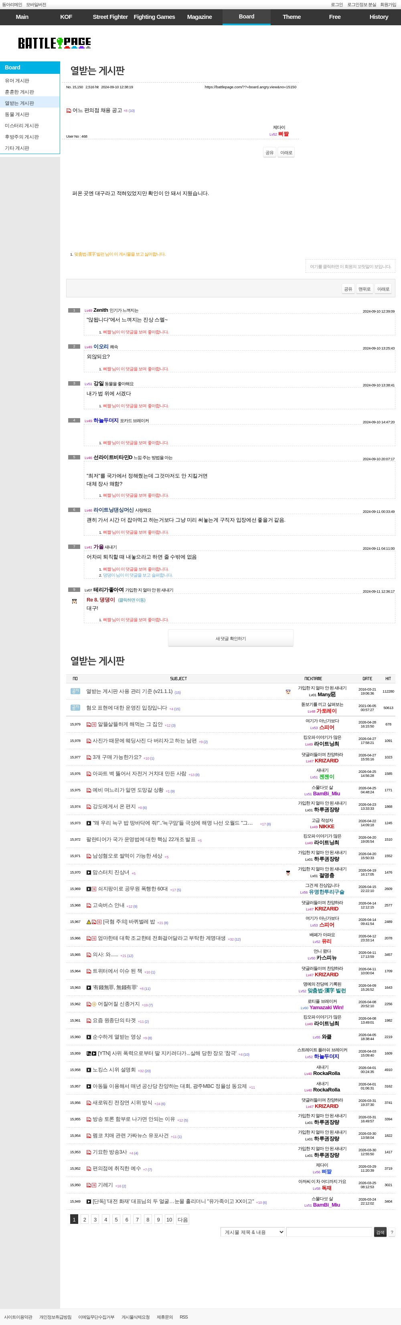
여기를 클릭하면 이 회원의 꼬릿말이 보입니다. (350, 266)
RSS (184, 1317)
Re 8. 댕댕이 (116, 600)
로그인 (337, 4)
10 (169, 1220)
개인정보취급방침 (55, 1317)
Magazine (199, 16)
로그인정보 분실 (361, 4)
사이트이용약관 (18, 1317)
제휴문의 (165, 1317)
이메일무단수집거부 (96, 1317)
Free (335, 16)
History (379, 16)
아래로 (286, 152)
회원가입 (388, 4)
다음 (183, 1220)
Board (247, 16)
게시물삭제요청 (136, 1317)
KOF (66, 16)
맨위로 (364, 289)
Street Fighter (110, 16)
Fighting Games (154, 16)
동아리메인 (12, 4)
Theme (292, 16)
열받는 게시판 (97, 71)
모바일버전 (36, 4)
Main (22, 16)
